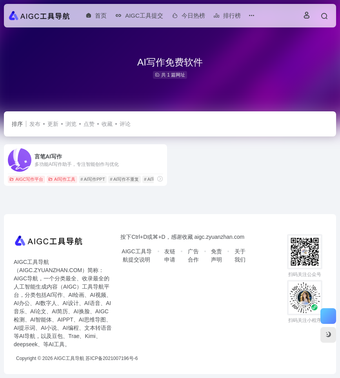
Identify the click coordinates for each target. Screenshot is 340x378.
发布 (34, 124)
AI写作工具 (61, 179)
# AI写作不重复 (124, 179)
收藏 (107, 124)
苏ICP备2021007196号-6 (111, 358)
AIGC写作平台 (26, 179)
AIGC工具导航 (69, 358)
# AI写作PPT (92, 179)
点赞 (89, 124)
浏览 (70, 124)
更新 (52, 124)
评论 (125, 124)
